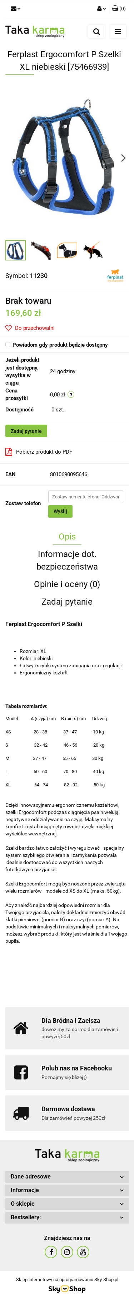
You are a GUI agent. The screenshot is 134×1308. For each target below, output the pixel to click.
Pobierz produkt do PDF (38, 452)
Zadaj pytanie (26, 431)
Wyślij (60, 511)
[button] (119, 9)
